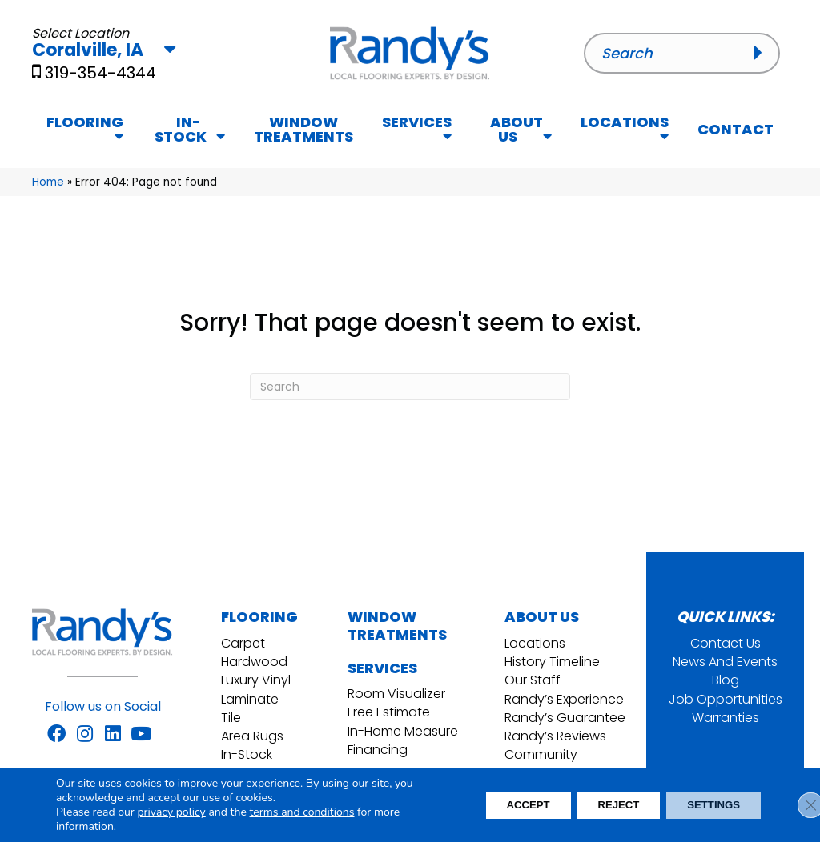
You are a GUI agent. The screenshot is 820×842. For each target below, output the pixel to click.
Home (48, 182)
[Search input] (682, 53)
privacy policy (171, 812)
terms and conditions (302, 812)
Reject (604, 805)
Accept (504, 805)
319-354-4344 (100, 72)
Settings (709, 805)
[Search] (410, 386)
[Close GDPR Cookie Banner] (794, 805)
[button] (763, 53)
